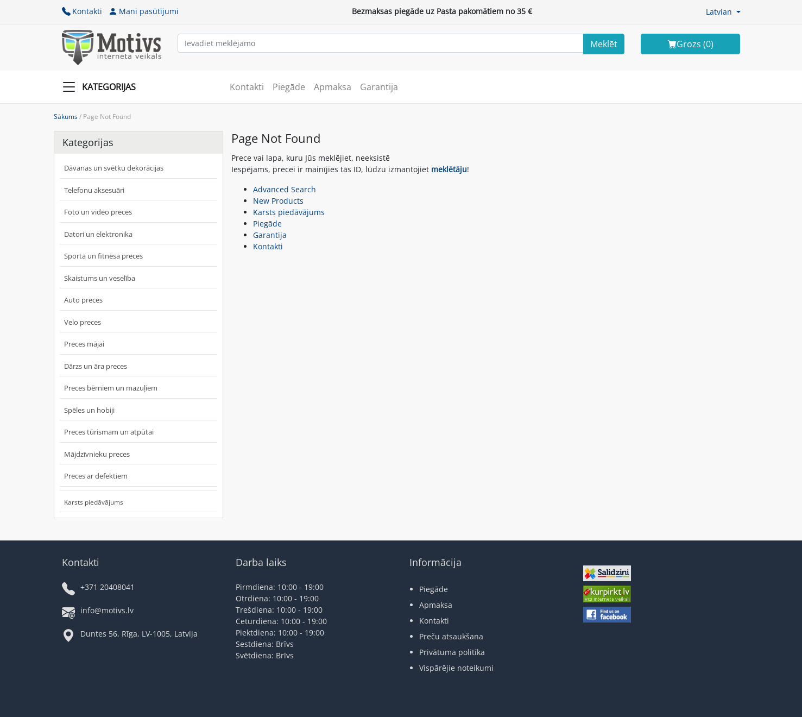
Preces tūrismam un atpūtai (109, 432)
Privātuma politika (452, 652)
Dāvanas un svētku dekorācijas (113, 168)
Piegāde (289, 87)
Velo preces (82, 322)
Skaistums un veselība (99, 278)
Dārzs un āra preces (95, 366)
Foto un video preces (98, 212)
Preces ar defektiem (96, 476)
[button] (723, 12)
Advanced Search (284, 189)
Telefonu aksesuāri (94, 190)
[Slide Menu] (102, 87)
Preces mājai (84, 344)
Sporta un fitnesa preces (103, 256)
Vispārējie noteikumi (456, 668)
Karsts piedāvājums (93, 502)
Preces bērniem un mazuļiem (110, 388)
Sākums (66, 116)
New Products (278, 201)
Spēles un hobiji (89, 410)
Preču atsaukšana (451, 636)
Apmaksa (332, 87)
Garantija (379, 87)
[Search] (603, 44)
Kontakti (82, 11)
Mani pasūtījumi (144, 11)
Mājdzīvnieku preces (97, 454)
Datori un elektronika (98, 234)
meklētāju (449, 169)
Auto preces (83, 300)
